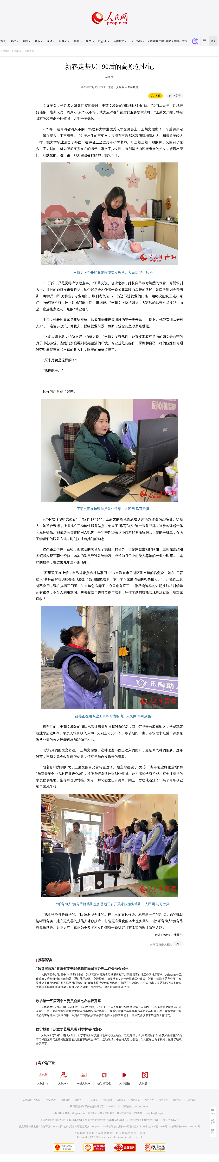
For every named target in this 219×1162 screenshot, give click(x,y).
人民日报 (43, 1077)
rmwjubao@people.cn (155, 1113)
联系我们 (191, 1100)
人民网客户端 (155, 41)
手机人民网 (84, 1077)
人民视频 (124, 1077)
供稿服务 (121, 1100)
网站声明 (149, 1100)
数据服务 (135, 1100)
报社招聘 (65, 1100)
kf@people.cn (79, 1113)
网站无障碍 (173, 41)
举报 (184, 41)
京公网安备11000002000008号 (184, 1126)
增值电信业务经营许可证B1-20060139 (105, 1120)
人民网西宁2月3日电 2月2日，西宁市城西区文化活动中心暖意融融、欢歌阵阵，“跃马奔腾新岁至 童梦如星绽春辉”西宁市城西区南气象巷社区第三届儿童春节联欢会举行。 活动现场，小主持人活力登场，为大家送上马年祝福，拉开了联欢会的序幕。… (109, 1039)
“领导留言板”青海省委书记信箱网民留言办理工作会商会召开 (82, 968)
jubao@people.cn (142, 1106)
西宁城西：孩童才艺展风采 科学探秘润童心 (69, 1029)
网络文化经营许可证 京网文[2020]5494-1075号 (84, 1126)
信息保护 (177, 1100)
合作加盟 (107, 1100)
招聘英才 (79, 1100)
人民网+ (63, 1077)
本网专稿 (29, 51)
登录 (213, 41)
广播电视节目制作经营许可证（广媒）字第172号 (153, 1120)
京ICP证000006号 (158, 1126)
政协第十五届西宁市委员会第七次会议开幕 (68, 1001)
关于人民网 (50, 1100)
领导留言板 (104, 1077)
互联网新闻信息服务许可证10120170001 (61, 1120)
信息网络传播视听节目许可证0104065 (39, 1126)
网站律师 (163, 1100)
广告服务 (93, 1100)
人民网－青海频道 (127, 87)
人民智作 (145, 1077)
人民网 (4, 51)
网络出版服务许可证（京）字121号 (128, 1126)
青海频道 (16, 51)
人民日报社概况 (31, 1100)
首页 (3, 41)
